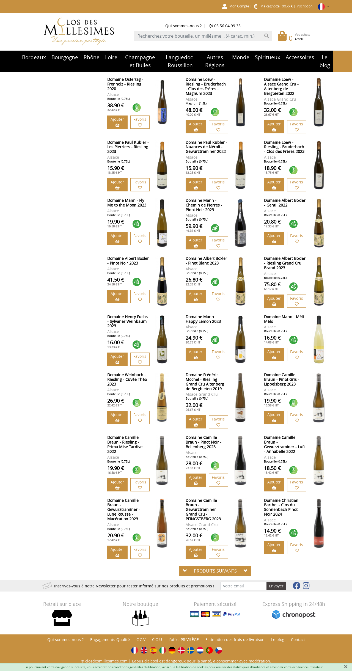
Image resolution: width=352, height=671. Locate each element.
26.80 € (194, 281)
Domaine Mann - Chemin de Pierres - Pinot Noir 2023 (204, 205)
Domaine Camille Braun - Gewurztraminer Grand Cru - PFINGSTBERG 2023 (203, 509)
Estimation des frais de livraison (235, 639)
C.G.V (140, 639)
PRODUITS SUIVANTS (215, 571)
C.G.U (157, 639)
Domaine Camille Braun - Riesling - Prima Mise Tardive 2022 (124, 444)
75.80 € (272, 286)
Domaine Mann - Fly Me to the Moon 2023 (126, 203)
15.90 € (115, 170)
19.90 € (115, 223)
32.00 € (272, 112)
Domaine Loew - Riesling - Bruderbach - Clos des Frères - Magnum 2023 (206, 86)
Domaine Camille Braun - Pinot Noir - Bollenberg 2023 (203, 442)
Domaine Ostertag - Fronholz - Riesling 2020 (125, 84)
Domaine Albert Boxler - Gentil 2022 (285, 203)
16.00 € (115, 344)
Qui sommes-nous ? (183, 25)
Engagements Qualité (110, 639)
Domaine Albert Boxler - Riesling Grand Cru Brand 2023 (285, 263)
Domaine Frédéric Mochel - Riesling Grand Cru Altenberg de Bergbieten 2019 (205, 381)
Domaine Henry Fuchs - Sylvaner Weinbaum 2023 (127, 321)
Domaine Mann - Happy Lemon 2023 (203, 319)
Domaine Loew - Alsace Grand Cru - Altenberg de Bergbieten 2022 (281, 86)
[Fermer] (346, 666)
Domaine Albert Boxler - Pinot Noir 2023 (128, 261)
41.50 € (115, 281)
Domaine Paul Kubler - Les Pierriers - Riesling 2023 (128, 147)
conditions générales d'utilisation (137, 667)
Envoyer (276, 585)
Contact (298, 639)
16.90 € (272, 339)
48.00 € (194, 112)
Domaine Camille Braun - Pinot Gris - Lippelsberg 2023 (281, 379)
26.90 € (115, 402)
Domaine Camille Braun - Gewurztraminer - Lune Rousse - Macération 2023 (123, 509)
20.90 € (115, 537)
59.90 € (194, 228)
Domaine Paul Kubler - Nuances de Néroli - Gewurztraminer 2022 (206, 147)
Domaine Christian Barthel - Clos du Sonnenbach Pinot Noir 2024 (281, 507)
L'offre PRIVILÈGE (184, 639)
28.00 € (194, 465)
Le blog (277, 639)
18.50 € (272, 470)
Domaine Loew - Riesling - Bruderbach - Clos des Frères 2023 (284, 147)
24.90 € (194, 339)
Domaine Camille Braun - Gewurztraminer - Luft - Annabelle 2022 (284, 444)
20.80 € (272, 223)
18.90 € (272, 170)
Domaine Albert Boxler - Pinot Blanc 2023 (206, 261)
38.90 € (115, 107)
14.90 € (272, 532)
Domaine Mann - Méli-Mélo (284, 319)
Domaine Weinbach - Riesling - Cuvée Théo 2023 (127, 379)
